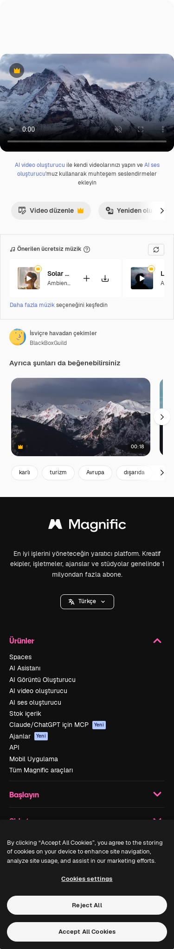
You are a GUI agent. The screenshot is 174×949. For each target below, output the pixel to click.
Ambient (58, 283)
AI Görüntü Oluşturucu (42, 679)
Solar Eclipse (59, 273)
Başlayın (87, 794)
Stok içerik (25, 713)
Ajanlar (28, 736)
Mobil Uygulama (33, 759)
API (14, 747)
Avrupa (95, 472)
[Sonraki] (162, 210)
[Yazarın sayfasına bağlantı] (17, 337)
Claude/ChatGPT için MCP (57, 724)
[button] (87, 601)
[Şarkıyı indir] (105, 278)
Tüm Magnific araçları (41, 770)
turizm (58, 472)
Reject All (87, 905)
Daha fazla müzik (33, 305)
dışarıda (134, 472)
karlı (24, 472)
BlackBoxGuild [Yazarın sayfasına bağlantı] (48, 343)
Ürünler (87, 640)
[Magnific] (87, 526)
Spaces (20, 657)
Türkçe (87, 601)
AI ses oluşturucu (35, 702)
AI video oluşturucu (40, 165)
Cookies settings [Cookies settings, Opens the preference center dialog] (86, 879)
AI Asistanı (24, 668)
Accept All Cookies (87, 932)
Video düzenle (51, 212)
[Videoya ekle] (86, 278)
